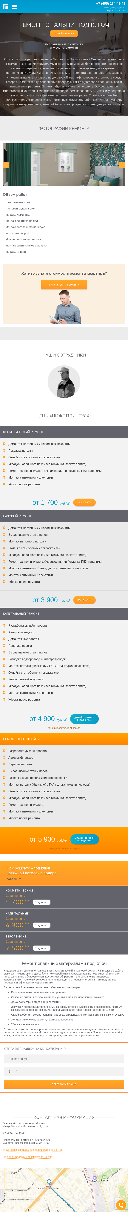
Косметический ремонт (23, 412)
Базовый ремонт (17, 496)
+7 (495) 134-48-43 (110, 3)
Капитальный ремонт (21, 593)
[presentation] (6, 165)
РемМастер (6, 6)
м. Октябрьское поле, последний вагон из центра (32, 1129)
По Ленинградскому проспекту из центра (27, 1136)
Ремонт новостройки (21, 719)
